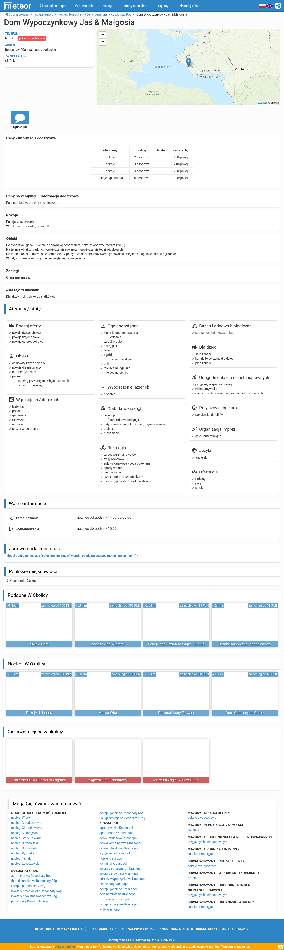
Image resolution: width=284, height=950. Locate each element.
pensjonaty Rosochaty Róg (29, 901)
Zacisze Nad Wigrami (107, 644)
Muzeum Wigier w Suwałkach (176, 780)
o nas (163, 929)
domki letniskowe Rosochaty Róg (34, 881)
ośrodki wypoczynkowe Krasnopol (122, 879)
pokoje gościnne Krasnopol (118, 889)
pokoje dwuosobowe (202, 817)
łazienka (193, 830)
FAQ (113, 929)
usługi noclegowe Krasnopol (118, 904)
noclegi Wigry (20, 817)
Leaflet (262, 102)
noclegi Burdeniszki (24, 843)
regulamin (98, 929)
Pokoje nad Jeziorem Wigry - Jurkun (176, 644)
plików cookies (65, 946)
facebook (45, 929)
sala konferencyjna (201, 854)
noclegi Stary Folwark (26, 838)
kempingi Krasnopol (113, 863)
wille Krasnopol (109, 909)
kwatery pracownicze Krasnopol (121, 868)
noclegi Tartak (21, 858)
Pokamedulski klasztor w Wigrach (39, 780)
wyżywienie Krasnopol (114, 853)
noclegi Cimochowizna (26, 828)
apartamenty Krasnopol (115, 833)
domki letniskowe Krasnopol (118, 848)
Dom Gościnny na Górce (245, 713)
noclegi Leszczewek (25, 863)
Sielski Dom (39, 644)
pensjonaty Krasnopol (114, 884)
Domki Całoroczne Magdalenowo (245, 644)
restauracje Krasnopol (114, 899)
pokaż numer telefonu (32, 38)
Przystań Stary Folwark (176, 713)
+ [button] (102, 35)
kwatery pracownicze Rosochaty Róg (36, 891)
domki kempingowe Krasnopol (120, 843)
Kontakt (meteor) (72, 929)
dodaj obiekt (206, 929)
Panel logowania (234, 929)
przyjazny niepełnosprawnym (208, 842)
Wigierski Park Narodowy (108, 780)
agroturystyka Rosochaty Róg (31, 875)
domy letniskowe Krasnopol (118, 838)
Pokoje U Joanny (39, 713)
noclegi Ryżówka (22, 853)
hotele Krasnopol (111, 858)
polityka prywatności (137, 929)
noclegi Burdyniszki (24, 848)
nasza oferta (182, 929)
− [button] (102, 42)
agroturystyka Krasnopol (116, 828)
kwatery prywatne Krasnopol (118, 873)
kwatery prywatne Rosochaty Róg (34, 896)
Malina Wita (108, 713)
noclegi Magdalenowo (26, 822)
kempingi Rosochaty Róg (28, 886)
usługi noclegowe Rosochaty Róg (122, 818)
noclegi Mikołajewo (24, 833)
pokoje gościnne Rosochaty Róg (121, 813)
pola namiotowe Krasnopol (117, 894)
